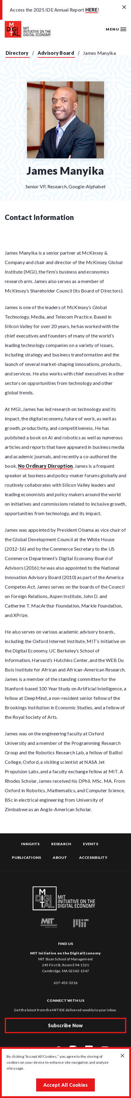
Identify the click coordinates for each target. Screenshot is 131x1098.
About (60, 857)
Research (61, 844)
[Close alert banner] (124, 7)
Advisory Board (56, 53)
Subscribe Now (65, 1025)
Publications (26, 857)
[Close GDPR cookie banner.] (122, 1056)
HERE (91, 9)
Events (90, 844)
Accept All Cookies (65, 1085)
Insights (30, 844)
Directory (17, 53)
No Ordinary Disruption (45, 466)
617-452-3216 (66, 982)
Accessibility (93, 857)
